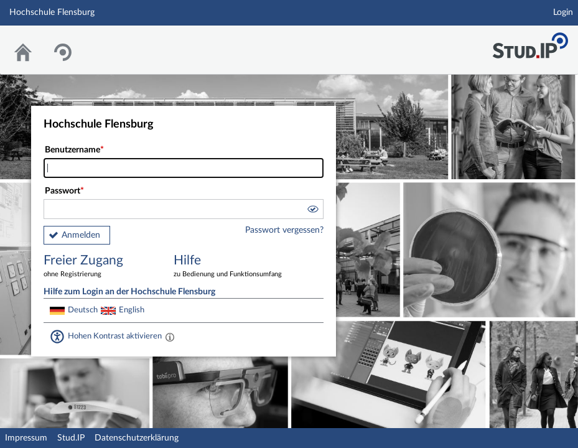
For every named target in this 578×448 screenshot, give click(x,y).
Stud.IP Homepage (530, 42)
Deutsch (83, 310)
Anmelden (81, 235)
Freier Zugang (100, 266)
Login (563, 12)
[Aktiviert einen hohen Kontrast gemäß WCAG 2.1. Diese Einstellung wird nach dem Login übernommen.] (170, 336)
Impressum (26, 438)
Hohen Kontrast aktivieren (115, 336)
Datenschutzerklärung (137, 438)
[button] (312, 211)
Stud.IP (71, 438)
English (131, 310)
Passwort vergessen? (284, 230)
